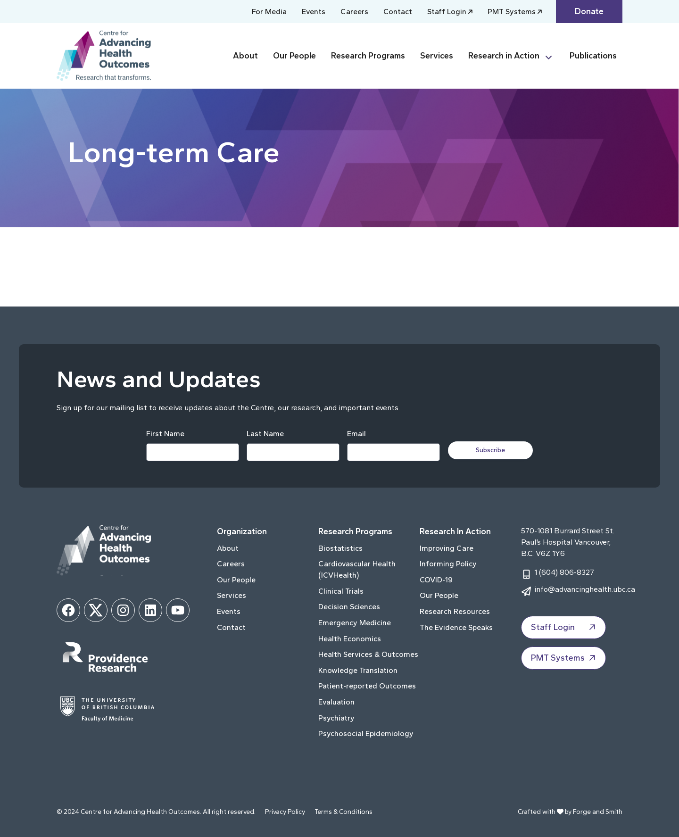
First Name (165, 433)
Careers (354, 11)
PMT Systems (512, 11)
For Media (269, 11)
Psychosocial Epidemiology (366, 733)
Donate (589, 11)
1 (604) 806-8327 (564, 572)
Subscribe (491, 450)
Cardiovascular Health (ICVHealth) (357, 569)
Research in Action (503, 55)
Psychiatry (336, 717)
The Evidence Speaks (456, 627)
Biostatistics (340, 548)
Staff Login (446, 11)
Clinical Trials (341, 591)
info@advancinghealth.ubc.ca (584, 589)
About (245, 55)
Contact (397, 11)
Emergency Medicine (354, 622)
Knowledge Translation (357, 670)
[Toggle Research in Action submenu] (552, 56)
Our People (294, 55)
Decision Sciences (349, 606)
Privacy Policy (285, 812)
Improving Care (446, 548)
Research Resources (455, 611)
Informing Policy (448, 563)
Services (436, 55)
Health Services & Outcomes (368, 654)
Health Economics (349, 638)
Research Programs (368, 55)
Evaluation (336, 701)
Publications (593, 55)
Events (313, 11)
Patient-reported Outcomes (367, 685)
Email (356, 433)
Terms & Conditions (344, 812)
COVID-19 (436, 579)
